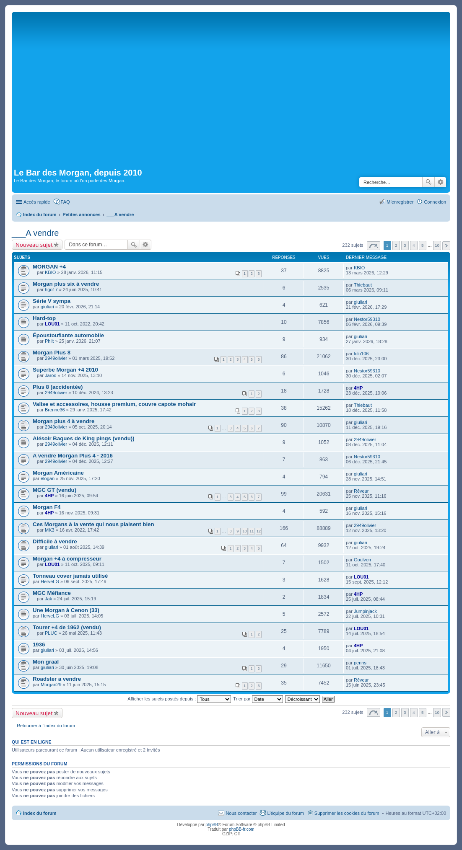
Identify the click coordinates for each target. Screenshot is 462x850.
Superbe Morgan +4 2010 (65, 370)
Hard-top (44, 318)
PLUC (51, 633)
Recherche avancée (440, 182)
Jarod (51, 375)
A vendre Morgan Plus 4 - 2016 (73, 455)
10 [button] (437, 245)
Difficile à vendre (55, 541)
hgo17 (51, 289)
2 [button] (396, 245)
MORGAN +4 (49, 267)
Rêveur (361, 490)
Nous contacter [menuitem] (241, 813)
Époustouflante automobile (68, 335)
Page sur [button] (373, 245)
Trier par (258, 698)
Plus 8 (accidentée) (58, 387)
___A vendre (35, 233)
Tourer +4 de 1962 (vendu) (67, 627)
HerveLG (50, 581)
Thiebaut (363, 284)
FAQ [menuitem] (65, 201)
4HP (358, 387)
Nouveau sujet (34, 244)
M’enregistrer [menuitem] (400, 201)
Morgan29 (51, 684)
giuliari (47, 306)
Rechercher (428, 182)
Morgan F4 (47, 507)
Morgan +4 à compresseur (67, 558)
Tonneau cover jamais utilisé (70, 576)
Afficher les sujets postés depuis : (179, 698)
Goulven (362, 559)
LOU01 (52, 323)
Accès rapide (36, 201)
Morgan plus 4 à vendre (63, 421)
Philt (49, 341)
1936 (39, 644)
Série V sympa (51, 301)
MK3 (50, 529)
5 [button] (422, 245)
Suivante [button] (446, 245)
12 (259, 531)
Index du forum (39, 813)
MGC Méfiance (52, 593)
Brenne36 (55, 409)
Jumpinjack (365, 611)
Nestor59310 (367, 319)
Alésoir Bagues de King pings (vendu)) (84, 438)
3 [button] (405, 245)
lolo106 (361, 353)
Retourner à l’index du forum (46, 725)
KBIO (50, 272)
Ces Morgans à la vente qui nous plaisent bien (93, 524)
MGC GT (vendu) (54, 490)
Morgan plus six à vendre (66, 284)
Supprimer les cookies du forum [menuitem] (346, 813)
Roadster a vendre (57, 679)
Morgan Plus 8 (51, 352)
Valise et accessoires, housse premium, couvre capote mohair (114, 404)
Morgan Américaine (58, 473)
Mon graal (46, 662)
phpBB (211, 824)
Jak (48, 598)
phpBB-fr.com (241, 829)
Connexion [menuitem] (435, 201)
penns (360, 662)
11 (251, 531)
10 (245, 531)
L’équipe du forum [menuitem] (285, 813)
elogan (48, 478)
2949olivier (56, 358)
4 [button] (414, 245)
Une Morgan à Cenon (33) (66, 610)
